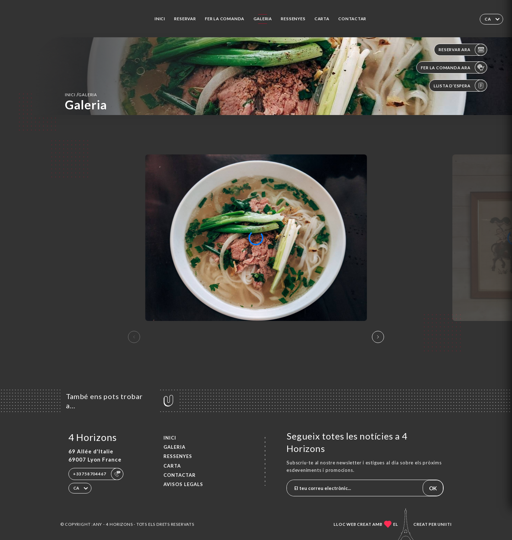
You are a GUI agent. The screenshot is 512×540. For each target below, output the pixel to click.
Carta (322, 18)
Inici (160, 18)
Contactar (352, 18)
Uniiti (445, 524)
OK (433, 488)
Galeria (263, 18)
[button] (378, 337)
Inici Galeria (81, 94)
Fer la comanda (224, 18)
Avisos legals (183, 484)
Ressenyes (293, 18)
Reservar (185, 18)
